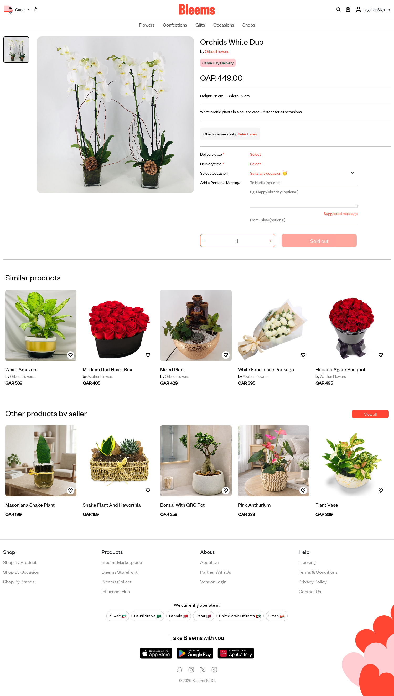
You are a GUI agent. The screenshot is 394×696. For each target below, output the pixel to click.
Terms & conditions (318, 571)
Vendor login (213, 581)
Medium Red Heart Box (107, 369)
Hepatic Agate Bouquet (340, 369)
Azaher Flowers (98, 376)
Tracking (307, 562)
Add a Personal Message (220, 182)
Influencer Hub (116, 591)
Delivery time (212, 163)
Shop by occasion (21, 571)
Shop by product (20, 562)
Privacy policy (313, 581)
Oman (276, 616)
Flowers (146, 24)
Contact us (310, 591)
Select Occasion (214, 173)
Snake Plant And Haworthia (112, 504)
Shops (248, 24)
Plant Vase (326, 504)
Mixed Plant (172, 369)
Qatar (203, 616)
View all (370, 414)
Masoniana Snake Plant (30, 504)
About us (209, 562)
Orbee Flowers (217, 51)
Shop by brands (18, 581)
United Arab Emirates (240, 616)
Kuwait (118, 616)
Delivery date (212, 154)
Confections (175, 24)
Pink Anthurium (254, 504)
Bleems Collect (117, 581)
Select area (247, 134)
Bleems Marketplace (122, 562)
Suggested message (341, 213)
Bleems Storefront (120, 571)
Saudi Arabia (148, 616)
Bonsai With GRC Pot (182, 504)
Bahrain (178, 616)
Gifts (200, 24)
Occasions (223, 24)
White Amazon (20, 369)
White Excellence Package (266, 369)
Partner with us (215, 571)
